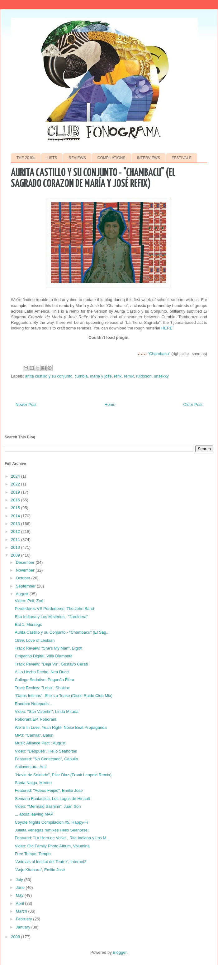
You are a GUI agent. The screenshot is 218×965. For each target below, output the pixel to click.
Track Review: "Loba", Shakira (42, 687)
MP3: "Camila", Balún (34, 735)
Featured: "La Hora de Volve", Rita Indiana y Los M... (62, 838)
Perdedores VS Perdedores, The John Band (54, 608)
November (26, 570)
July (20, 879)
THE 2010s (26, 158)
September (26, 586)
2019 (16, 492)
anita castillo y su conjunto (49, 376)
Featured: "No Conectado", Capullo (46, 759)
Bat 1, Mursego (28, 624)
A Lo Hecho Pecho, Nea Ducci (42, 672)
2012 (16, 531)
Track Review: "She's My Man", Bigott (48, 648)
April (20, 903)
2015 (16, 507)
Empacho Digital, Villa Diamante (43, 656)
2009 (16, 555)
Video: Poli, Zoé (29, 600)
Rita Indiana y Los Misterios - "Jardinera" (51, 616)
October (23, 578)
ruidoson (144, 376)
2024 (16, 476)
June (21, 887)
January (23, 927)
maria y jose (101, 376)
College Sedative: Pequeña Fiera (44, 679)
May (20, 895)
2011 (16, 539)
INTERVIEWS (148, 158)
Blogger (119, 952)
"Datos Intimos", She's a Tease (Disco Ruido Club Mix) (63, 695)
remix (129, 376)
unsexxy (161, 376)
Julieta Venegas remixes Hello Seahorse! (51, 830)
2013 (16, 523)
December (26, 562)
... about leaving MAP (34, 814)
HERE (167, 328)
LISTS (52, 158)
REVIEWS (77, 158)
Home (110, 404)
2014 (16, 516)
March (22, 911)
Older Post (192, 404)
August (23, 594)
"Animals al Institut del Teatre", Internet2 (50, 861)
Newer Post (26, 404)
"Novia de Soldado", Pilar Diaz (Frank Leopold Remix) (63, 774)
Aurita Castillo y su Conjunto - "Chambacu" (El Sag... (62, 632)
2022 (16, 484)
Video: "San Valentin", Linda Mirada (46, 711)
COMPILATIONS (111, 158)
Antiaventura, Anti (30, 766)
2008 (16, 936)
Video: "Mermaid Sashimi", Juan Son (48, 806)
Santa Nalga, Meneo (33, 782)
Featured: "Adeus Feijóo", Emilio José (49, 790)
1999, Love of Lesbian (34, 640)
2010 (16, 547)
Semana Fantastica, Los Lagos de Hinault (52, 798)
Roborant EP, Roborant (35, 719)
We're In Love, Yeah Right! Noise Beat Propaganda (61, 727)
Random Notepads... (33, 703)
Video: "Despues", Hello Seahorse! (46, 751)
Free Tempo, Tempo (32, 853)
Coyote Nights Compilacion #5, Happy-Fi (51, 822)
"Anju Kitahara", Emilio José (40, 869)
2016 (16, 500)
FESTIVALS (182, 158)
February (24, 919)
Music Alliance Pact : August (40, 743)
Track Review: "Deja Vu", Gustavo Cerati (51, 664)
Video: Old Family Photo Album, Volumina (52, 846)
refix (118, 376)
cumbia (81, 376)
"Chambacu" (159, 353)
